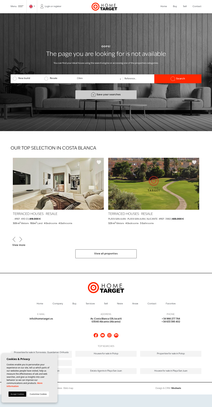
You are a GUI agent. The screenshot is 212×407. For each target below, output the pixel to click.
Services (90, 304)
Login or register (51, 6)
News (120, 304)
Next (20, 239)
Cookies (57, 388)
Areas (135, 304)
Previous (14, 239)
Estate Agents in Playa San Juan (106, 371)
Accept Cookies (17, 394)
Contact (197, 6)
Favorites (170, 304)
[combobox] (99, 78)
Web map (68, 388)
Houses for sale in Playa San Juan (170, 371)
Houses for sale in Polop (106, 354)
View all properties (106, 254)
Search (178, 79)
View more (18, 245)
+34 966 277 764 (171, 319)
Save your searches (106, 94)
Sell (185, 6)
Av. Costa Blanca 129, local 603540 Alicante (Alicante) (106, 320)
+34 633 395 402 (171, 322)
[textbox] (100, 78)
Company (58, 304)
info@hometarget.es (41, 319)
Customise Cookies (38, 394)
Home (163, 6)
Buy (175, 6)
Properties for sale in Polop (171, 354)
